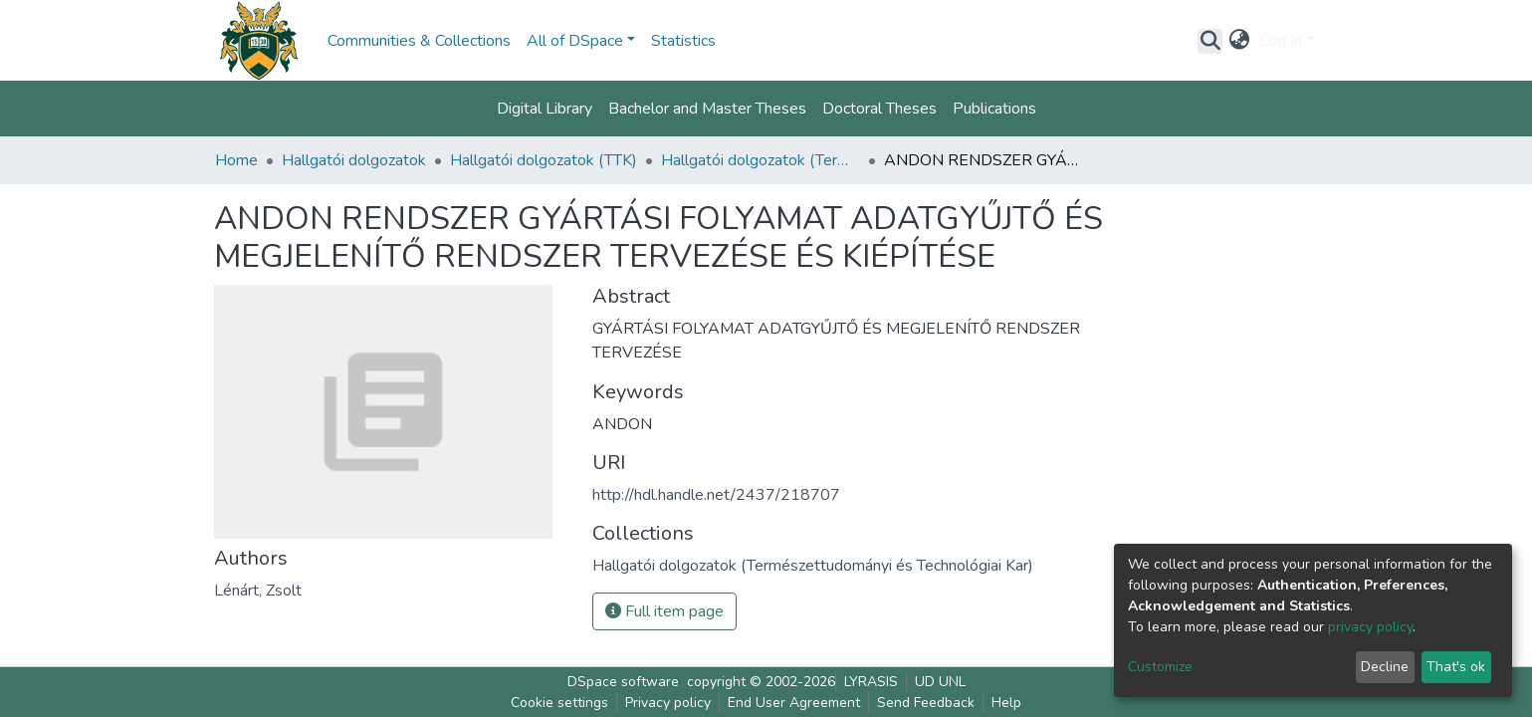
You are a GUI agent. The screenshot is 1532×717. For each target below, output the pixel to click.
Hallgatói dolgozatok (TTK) (543, 160)
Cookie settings (559, 702)
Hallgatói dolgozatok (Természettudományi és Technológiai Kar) (760, 160)
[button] (1238, 41)
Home (236, 160)
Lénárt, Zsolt (258, 590)
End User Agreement (794, 702)
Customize (1160, 666)
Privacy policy (668, 702)
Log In (1280, 41)
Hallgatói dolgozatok (354, 160)
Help (1006, 702)
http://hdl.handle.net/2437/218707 (716, 495)
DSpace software (623, 681)
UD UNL (940, 681)
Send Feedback (926, 702)
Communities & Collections (419, 41)
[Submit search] (1210, 41)
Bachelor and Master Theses (707, 109)
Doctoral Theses (879, 109)
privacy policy (1370, 626)
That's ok (1455, 666)
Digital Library (544, 109)
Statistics (683, 41)
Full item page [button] (664, 611)
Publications (994, 109)
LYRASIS (871, 681)
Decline (1385, 666)
